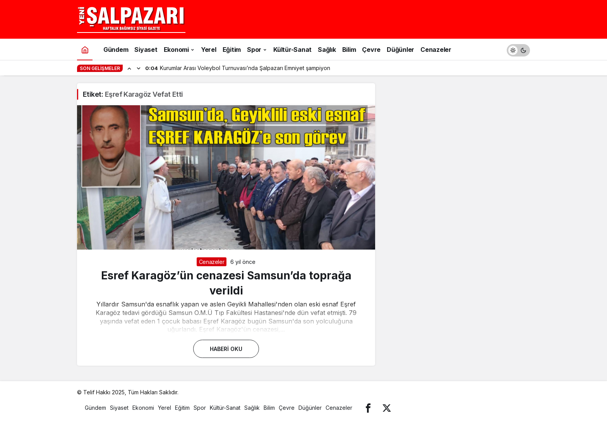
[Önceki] (129, 68)
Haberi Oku (226, 349)
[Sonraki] (138, 68)
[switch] (518, 49)
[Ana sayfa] (85, 49)
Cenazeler (212, 261)
